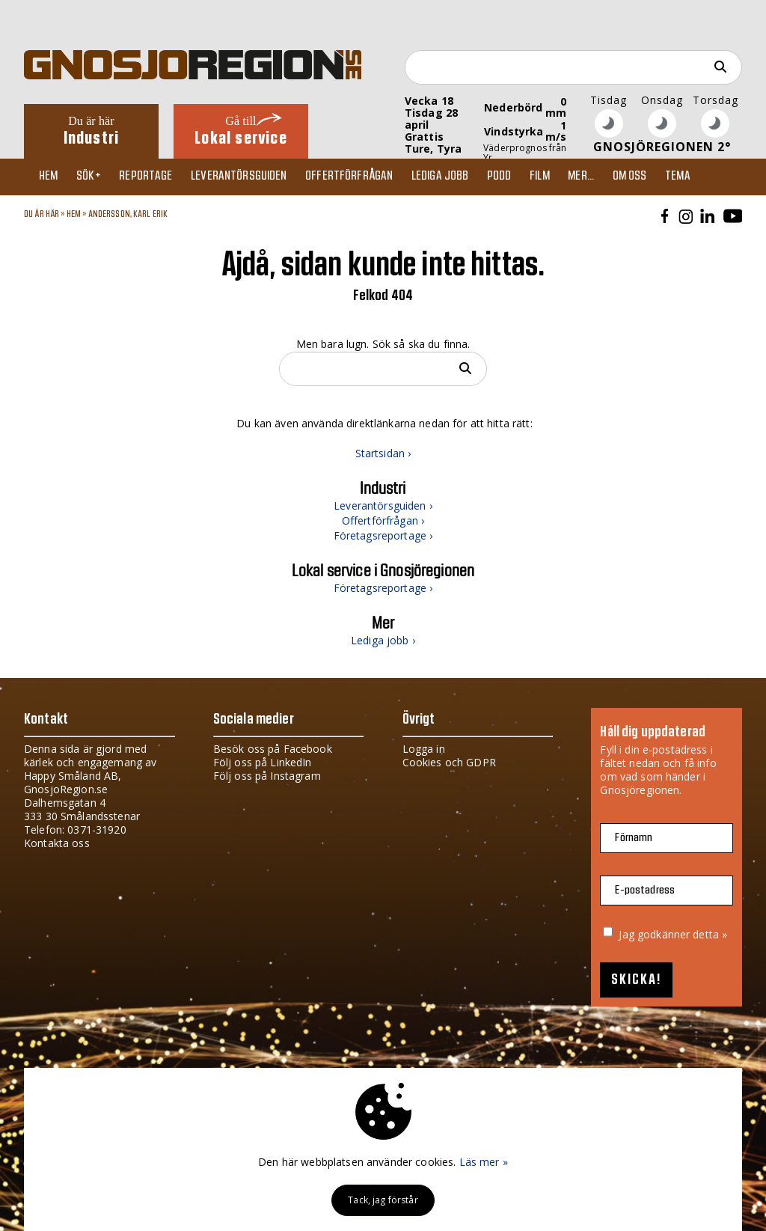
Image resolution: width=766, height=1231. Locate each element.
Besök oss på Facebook (272, 749)
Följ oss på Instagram (267, 776)
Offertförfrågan (366, 177)
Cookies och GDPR (449, 762)
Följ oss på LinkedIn (262, 762)
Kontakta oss (57, 843)
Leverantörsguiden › (383, 505)
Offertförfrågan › (383, 520)
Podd (523, 177)
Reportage (156, 177)
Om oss (664, 177)
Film (567, 177)
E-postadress (645, 890)
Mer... (612, 177)
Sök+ (96, 177)
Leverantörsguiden (253, 177)
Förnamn (633, 837)
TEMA (716, 177)
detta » (710, 934)
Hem (52, 177)
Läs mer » (483, 1162)
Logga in (423, 749)
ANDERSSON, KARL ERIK (128, 214)
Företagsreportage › (383, 535)
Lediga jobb (460, 177)
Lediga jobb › (383, 640)
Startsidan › (383, 453)
